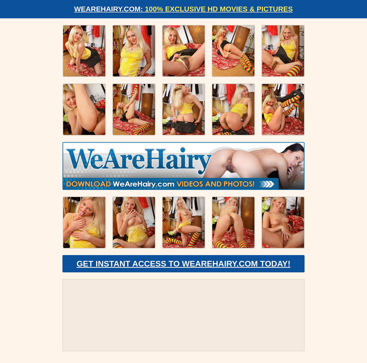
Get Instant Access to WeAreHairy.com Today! (183, 263)
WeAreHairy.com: (183, 9)
